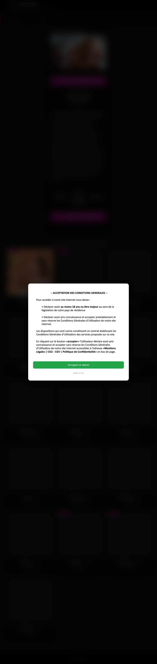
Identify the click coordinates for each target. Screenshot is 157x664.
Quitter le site (78, 373)
